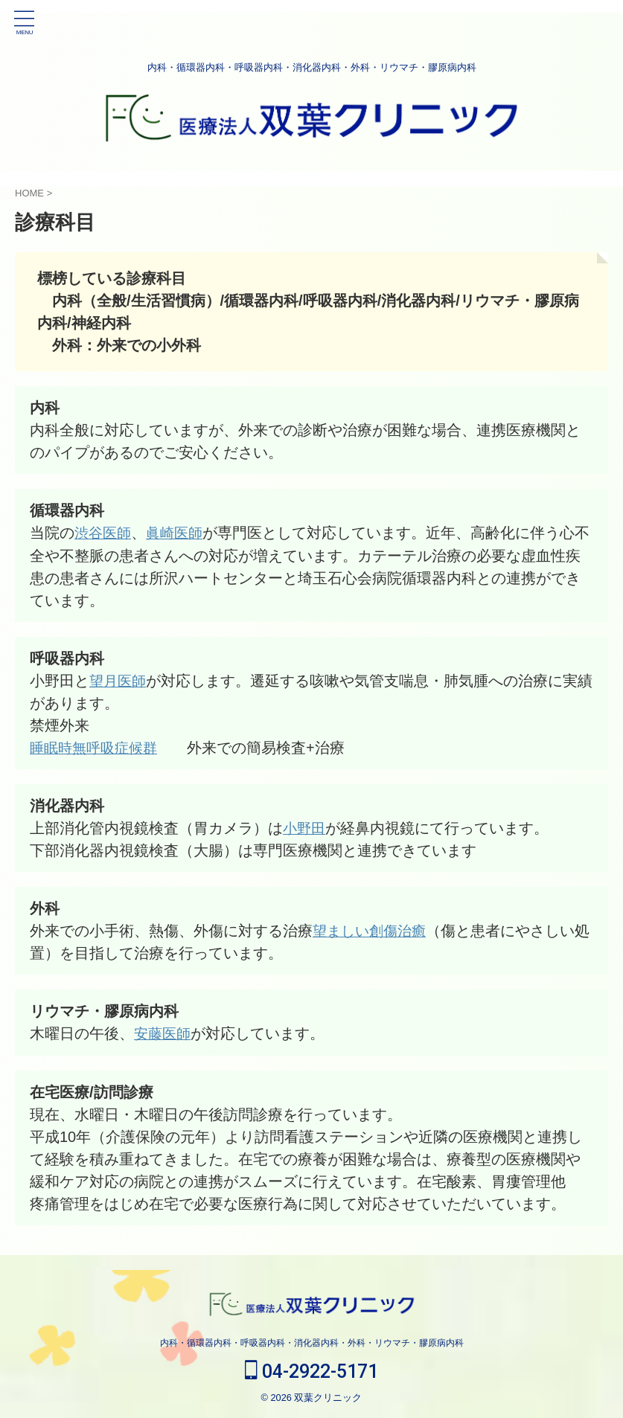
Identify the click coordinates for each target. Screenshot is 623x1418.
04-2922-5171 (311, 1371)
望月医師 (119, 680)
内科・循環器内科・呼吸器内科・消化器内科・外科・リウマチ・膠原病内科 (312, 1342)
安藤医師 (164, 1032)
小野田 (305, 827)
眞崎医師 (178, 532)
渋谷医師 (104, 532)
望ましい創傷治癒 (372, 930)
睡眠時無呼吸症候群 (97, 747)
